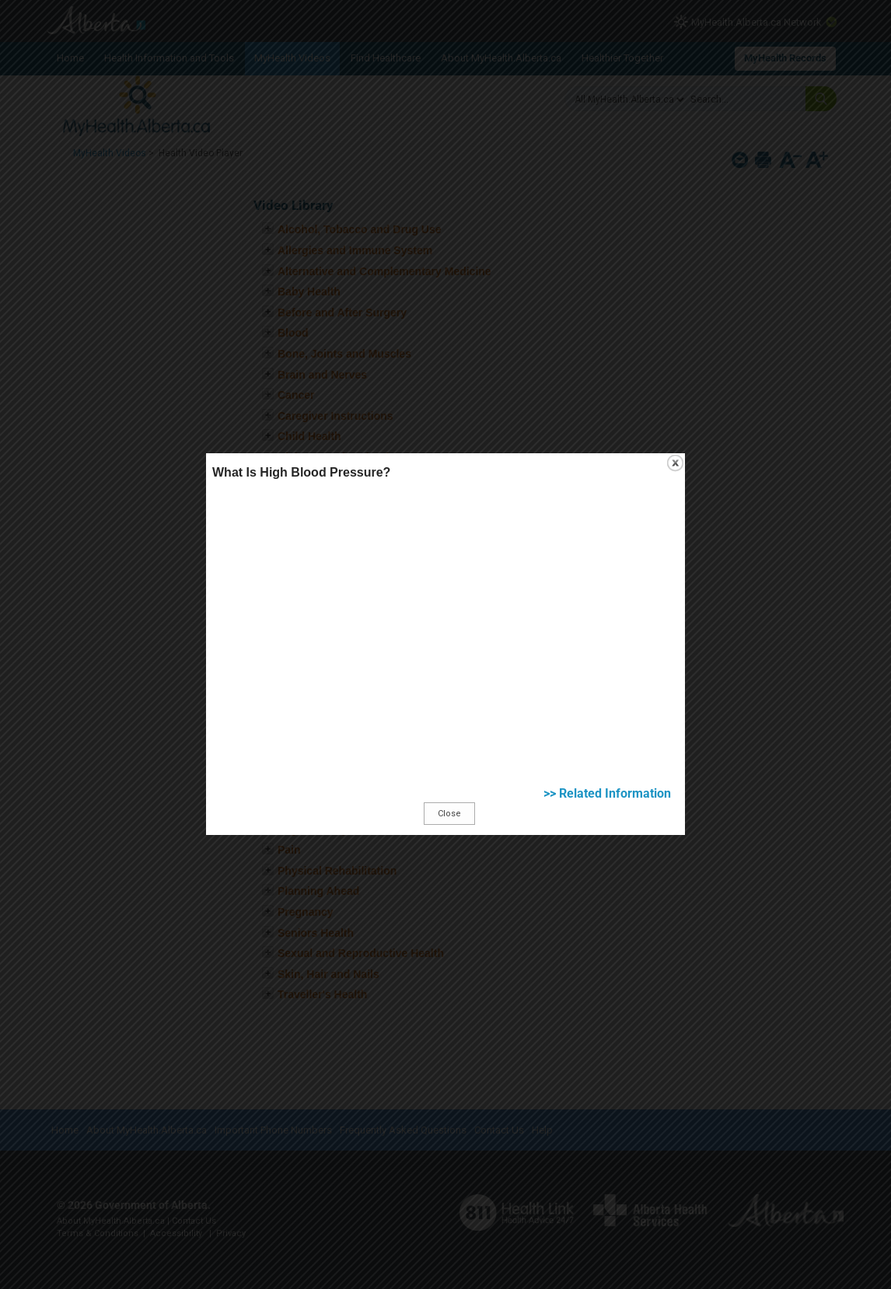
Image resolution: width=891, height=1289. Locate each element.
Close (452, 861)
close (765, 397)
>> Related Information (704, 840)
